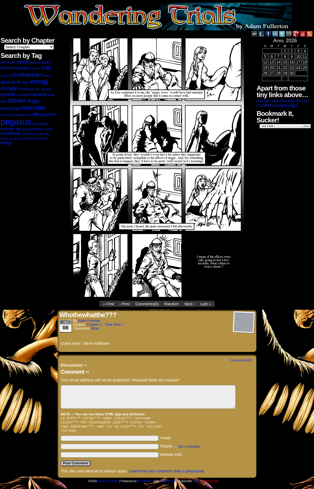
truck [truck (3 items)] (4, 138)
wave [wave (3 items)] (31, 138)
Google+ (295, 33)
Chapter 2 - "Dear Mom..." (106, 325)
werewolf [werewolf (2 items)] (41, 138)
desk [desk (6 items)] (16, 82)
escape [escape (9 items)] (9, 88)
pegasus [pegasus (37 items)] (16, 121)
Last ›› (205, 304)
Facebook (268, 33)
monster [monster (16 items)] (33, 107)
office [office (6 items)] (37, 114)
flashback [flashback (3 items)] (26, 89)
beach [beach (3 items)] (46, 62)
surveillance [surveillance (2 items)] (30, 133)
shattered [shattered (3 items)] (36, 129)
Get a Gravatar (189, 449)
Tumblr (261, 33)
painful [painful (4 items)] (50, 114)
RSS (309, 33)
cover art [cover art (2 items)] (33, 68)
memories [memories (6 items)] (11, 108)
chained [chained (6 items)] (19, 68)
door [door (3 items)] (25, 82)
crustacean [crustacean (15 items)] (26, 74)
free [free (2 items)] (37, 89)
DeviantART (254, 33)
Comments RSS (241, 360)
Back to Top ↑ (211, 483)
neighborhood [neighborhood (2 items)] (22, 114)
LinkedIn (275, 33)
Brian (95, 328)
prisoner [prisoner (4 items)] (8, 129)
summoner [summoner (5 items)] (11, 133)
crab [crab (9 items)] (46, 68)
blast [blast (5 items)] (5, 68)
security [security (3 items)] (22, 129)
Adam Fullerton (89, 321)
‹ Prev (124, 304)
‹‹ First (108, 304)
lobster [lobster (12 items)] (17, 100)
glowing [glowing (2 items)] (46, 89)
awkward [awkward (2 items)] (35, 62)
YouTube (302, 33)
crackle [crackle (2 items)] (5, 75)
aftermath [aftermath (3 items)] (8, 62)
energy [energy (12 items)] (39, 81)
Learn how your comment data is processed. (167, 473)
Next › (189, 304)
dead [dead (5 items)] (5, 82)
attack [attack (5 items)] (22, 62)
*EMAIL (180, 448)
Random (171, 304)
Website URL (171, 457)
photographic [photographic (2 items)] (40, 123)
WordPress (145, 483)
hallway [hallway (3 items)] (22, 95)
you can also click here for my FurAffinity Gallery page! (282, 103)
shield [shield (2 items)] (48, 129)
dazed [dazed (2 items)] (47, 75)
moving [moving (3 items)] (6, 115)
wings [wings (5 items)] (6, 142)
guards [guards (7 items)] (8, 94)
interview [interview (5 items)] (37, 94)
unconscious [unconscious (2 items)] (17, 138)
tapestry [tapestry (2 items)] (44, 133)
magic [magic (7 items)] (33, 101)
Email (289, 33)
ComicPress (167, 483)
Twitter (282, 33)
